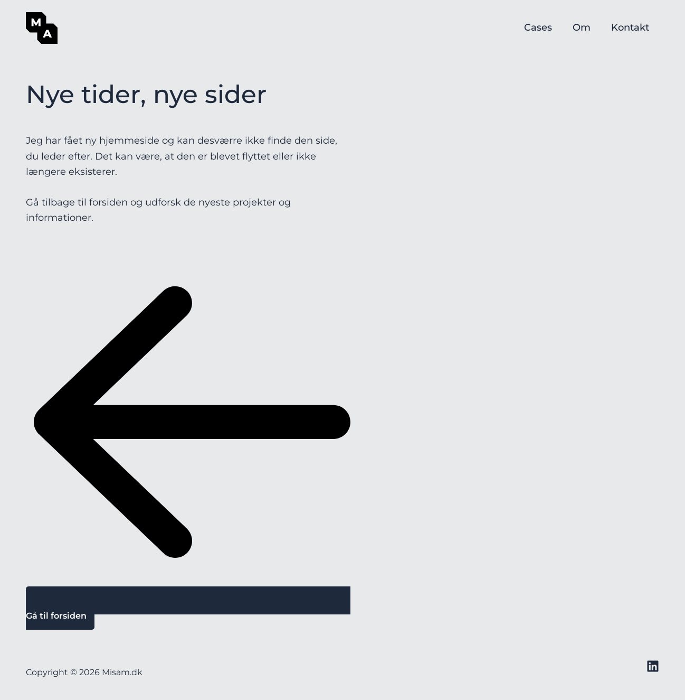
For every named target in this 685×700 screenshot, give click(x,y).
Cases (542, 28)
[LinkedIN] (652, 666)
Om (584, 28)
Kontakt (631, 28)
